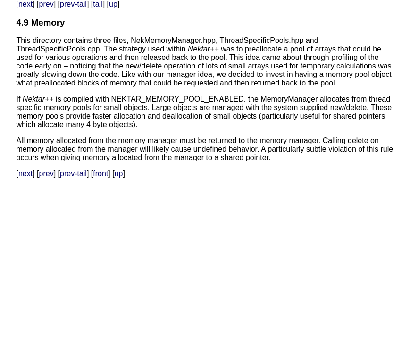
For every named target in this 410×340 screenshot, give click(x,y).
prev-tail (73, 4)
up (113, 4)
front (100, 174)
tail (97, 4)
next (25, 4)
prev (46, 4)
